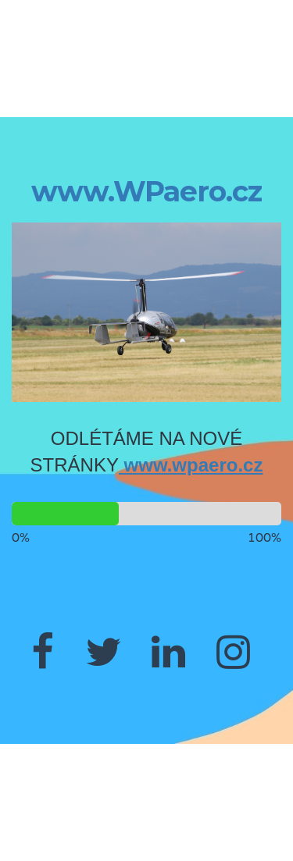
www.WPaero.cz (146, 191)
